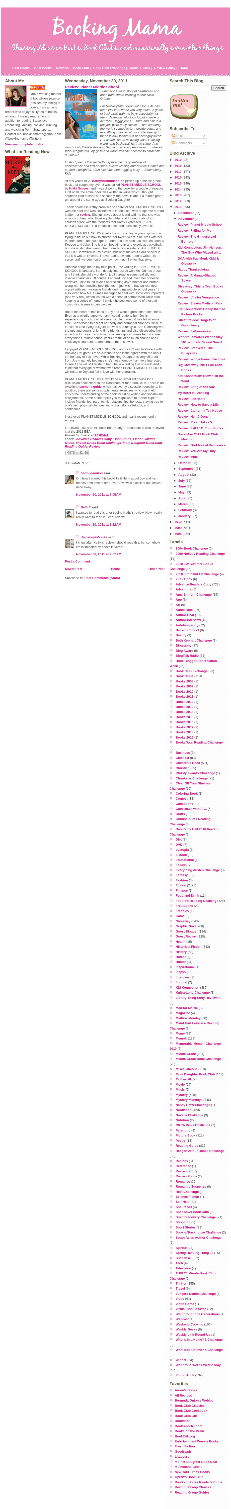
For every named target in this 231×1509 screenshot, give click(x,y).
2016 (178, 177)
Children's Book (188, 763)
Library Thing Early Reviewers (199, 998)
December (186, 213)
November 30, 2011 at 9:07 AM (98, 554)
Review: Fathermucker (194, 331)
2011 (178, 207)
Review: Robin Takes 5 (194, 422)
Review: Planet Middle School (92, 87)
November (186, 219)
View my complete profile (24, 144)
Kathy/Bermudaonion (108, 181)
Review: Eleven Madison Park (199, 303)
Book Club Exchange (192, 671)
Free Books (184, 906)
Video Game (185, 1304)
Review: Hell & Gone (192, 416)
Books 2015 (184, 717)
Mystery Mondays (189, 1100)
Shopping (183, 1222)
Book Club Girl (186, 1416)
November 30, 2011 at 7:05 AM (98, 494)
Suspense (183, 1258)
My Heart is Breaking (193, 393)
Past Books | (22, 68)
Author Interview (188, 620)
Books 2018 (184, 732)
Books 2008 (184, 681)
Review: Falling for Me (194, 230)
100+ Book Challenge (192, 548)
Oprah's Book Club (189, 1477)
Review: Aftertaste (191, 399)
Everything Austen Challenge (198, 870)
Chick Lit (182, 758)
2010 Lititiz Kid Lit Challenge (197, 574)
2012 (178, 201)
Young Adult (185, 1375)
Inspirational (185, 967)
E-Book (181, 855)
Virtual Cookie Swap (191, 1309)
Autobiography (187, 625)
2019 (178, 160)
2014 (178, 189)
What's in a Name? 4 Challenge (199, 1350)
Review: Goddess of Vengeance (201, 445)
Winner (181, 1360)
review (85, 214)
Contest (182, 798)
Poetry (181, 1140)
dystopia (182, 849)
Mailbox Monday (188, 1018)
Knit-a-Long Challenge (193, 992)
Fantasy (182, 875)
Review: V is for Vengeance (198, 297)
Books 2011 (184, 696)
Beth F (86, 507)
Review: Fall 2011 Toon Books (200, 428)
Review (94, 446)
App (179, 599)
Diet (179, 839)
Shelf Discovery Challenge (196, 1217)
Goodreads (183, 1451)
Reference (183, 1166)
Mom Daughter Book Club (142, 443)
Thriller (181, 1283)
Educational (185, 860)
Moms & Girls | (140, 68)
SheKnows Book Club (192, 1212)
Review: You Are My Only (196, 451)
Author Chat (185, 615)
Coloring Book (187, 793)
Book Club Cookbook (191, 1411)
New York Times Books (192, 1472)
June (182, 486)
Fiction (138, 439)
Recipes (182, 1161)
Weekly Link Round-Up (193, 1334)
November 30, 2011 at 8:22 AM (98, 524)
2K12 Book (184, 579)
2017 (178, 172)
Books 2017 (184, 727)
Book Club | (82, 68)
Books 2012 (184, 702)
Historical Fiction (189, 946)
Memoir (181, 1038)
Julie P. (40, 87)
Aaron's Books (186, 1390)
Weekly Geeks (186, 1329)
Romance (183, 1181)
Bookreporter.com (188, 1426)
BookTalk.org (185, 1436)
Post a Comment (77, 561)
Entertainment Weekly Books (197, 1441)
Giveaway (183, 921)
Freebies (182, 911)
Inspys (181, 972)
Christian (182, 768)
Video (180, 1299)
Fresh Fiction (185, 1446)
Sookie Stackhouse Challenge (198, 1232)
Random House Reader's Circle (198, 1482)
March (183, 504)
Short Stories (186, 1227)
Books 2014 (184, 712)
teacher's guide (90, 386)
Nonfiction (183, 1110)
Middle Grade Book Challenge (98, 443)
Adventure (183, 589)
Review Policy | (165, 68)
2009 (178, 528)
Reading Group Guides (192, 1492)
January (185, 516)
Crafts (180, 814)
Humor (181, 962)
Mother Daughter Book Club (196, 1462)
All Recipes (183, 1395)
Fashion (182, 880)
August (184, 474)
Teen (179, 1263)
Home (184, 68)
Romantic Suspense (191, 1186)
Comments (182, 143)
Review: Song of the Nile (196, 387)
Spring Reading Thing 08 (194, 1253)
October (185, 463)
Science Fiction (187, 1197)
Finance (182, 890)
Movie (180, 1084)
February (185, 510)
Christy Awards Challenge (195, 773)
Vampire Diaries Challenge (196, 1294)
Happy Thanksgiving (193, 269)
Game (180, 916)
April (182, 498)
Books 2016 (184, 722)
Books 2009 (184, 686)
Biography (183, 645)
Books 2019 (184, 737)
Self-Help (182, 1202)
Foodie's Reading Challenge (197, 901)
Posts (178, 136)
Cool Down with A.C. (191, 809)
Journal (181, 982)
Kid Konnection (187, 987)
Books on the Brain (189, 1431)
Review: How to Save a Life (198, 404)
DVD (179, 845)
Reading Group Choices (193, 1487)
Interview (182, 977)
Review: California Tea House (199, 410)
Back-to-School (187, 630)
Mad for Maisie (187, 1008)
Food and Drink (187, 895)
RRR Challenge (187, 1192)
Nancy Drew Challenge (193, 1105)
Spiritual (182, 1248)
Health (180, 941)
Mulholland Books (188, 1467)
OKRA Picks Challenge (193, 1125)
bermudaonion (92, 473)
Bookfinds (183, 1421)
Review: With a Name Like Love (201, 359)
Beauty (181, 635)
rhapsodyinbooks (94, 537)
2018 (178, 166)
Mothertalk (184, 1079)
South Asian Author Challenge (199, 1237)
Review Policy (186, 1176)
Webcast (182, 1319)
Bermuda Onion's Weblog (194, 1400)
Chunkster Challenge (192, 778)
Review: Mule (187, 457)
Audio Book (185, 610)
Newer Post (73, 569)
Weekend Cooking (189, 1324)
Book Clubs (122, 439)
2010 (178, 522)
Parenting (183, 1130)
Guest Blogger (187, 931)
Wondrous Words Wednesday (198, 1365)
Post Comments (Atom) (102, 578)
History (181, 952)
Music (180, 1089)
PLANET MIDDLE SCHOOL (141, 185)
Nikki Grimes (79, 188)
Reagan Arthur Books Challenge (200, 1151)
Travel (180, 1288)
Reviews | (63, 68)
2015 (178, 183)
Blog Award (184, 651)
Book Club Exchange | (110, 68)
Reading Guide (76, 446)
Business (183, 752)
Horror (181, 957)
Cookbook (183, 804)
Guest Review (186, 936)
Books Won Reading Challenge (199, 742)
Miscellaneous (186, 1069)
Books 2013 (184, 707)
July (182, 480)
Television (183, 1268)
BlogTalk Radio (187, 656)
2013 (178, 195)
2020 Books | (43, 68)
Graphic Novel (186, 926)
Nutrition (182, 1120)
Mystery (182, 1095)
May (181, 492)
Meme (180, 1033)
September (187, 469)
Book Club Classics (190, 1406)
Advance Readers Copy (94, 439)
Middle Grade (186, 1054)
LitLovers (182, 1456)
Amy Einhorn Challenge (194, 594)
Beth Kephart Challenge (194, 640)
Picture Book (185, 1135)
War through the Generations (198, 1314)
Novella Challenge (189, 1115)
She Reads (184, 1207)
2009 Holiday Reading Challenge (200, 554)
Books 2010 (184, 691)
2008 (178, 534)
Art (178, 605)
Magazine (183, 1013)
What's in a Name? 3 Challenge (199, 1339)
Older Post (157, 569)
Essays (181, 865)
